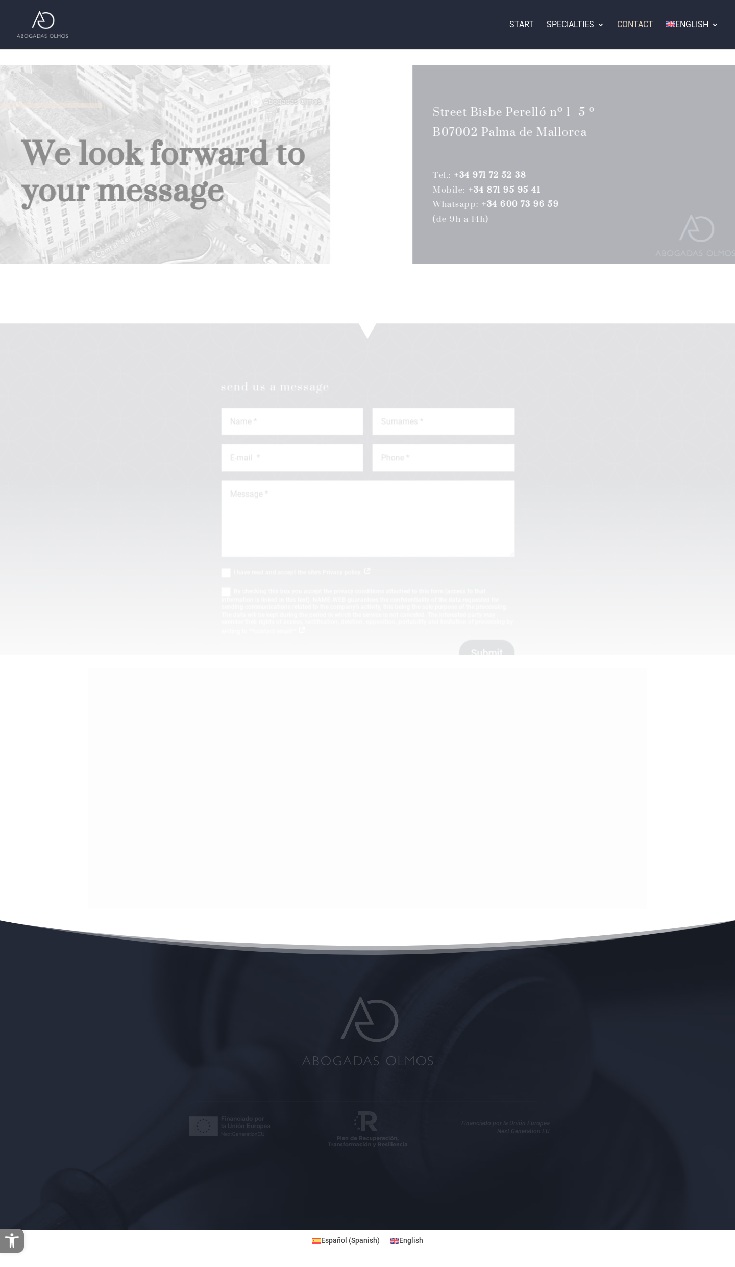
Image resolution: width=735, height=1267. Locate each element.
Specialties (570, 25)
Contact (635, 25)
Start (521, 25)
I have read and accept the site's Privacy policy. (304, 577)
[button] (12, 1241)
